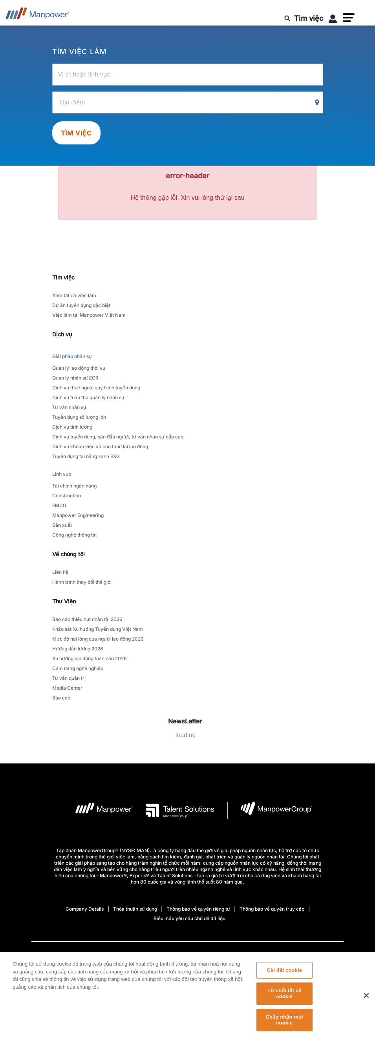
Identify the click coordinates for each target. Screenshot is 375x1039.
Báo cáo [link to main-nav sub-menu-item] (61, 698)
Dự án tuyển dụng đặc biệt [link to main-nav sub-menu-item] (81, 305)
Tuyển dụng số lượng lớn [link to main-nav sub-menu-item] (79, 417)
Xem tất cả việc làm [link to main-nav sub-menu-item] (74, 295)
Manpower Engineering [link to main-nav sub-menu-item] (78, 515)
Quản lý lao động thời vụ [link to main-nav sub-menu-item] (78, 368)
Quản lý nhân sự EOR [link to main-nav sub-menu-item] (75, 378)
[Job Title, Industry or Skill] (187, 75)
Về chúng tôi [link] (68, 554)
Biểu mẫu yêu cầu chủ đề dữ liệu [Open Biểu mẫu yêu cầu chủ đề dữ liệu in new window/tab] (189, 918)
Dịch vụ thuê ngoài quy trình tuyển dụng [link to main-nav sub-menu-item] (96, 388)
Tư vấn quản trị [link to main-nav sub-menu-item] (69, 678)
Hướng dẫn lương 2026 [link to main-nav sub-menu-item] (77, 649)
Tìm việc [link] (63, 277)
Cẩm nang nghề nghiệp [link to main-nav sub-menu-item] (77, 668)
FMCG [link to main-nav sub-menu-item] (59, 505)
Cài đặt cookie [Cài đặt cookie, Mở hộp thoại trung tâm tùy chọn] (284, 975)
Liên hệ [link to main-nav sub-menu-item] (60, 572)
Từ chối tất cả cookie (284, 998)
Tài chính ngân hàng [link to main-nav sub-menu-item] (74, 486)
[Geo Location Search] (317, 103)
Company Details (85, 909)
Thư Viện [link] (64, 601)
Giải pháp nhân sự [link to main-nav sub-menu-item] (72, 356)
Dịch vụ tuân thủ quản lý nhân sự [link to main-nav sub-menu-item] (88, 397)
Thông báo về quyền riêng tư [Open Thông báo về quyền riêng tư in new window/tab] (198, 909)
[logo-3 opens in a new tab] (173, 810)
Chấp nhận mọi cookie (284, 1024)
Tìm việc (76, 133)
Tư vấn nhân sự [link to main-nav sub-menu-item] (69, 407)
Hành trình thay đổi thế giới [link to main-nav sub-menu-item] (82, 582)
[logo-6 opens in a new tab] (270, 810)
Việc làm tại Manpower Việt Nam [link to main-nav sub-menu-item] (89, 315)
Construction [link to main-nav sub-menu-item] (66, 496)
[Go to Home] (37, 16)
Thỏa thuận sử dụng (135, 909)
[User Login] (333, 20)
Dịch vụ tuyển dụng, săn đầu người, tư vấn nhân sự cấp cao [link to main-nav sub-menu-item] (117, 437)
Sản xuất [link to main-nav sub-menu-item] (62, 525)
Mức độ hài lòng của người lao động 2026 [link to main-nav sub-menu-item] (98, 639)
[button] (349, 17)
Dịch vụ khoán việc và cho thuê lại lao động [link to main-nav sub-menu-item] (100, 446)
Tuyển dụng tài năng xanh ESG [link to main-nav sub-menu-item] (86, 456)
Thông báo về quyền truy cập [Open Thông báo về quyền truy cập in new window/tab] (272, 909)
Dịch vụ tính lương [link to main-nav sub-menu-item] (72, 427)
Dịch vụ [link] (62, 334)
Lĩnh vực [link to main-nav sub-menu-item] (61, 474)
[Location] (187, 102)
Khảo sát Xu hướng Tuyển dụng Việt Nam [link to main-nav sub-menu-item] (97, 629)
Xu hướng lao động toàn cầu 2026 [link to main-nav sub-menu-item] (89, 658)
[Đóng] (366, 1000)
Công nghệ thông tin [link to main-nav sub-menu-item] (74, 535)
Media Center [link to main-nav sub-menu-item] (67, 688)
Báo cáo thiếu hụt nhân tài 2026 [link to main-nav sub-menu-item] (87, 619)
